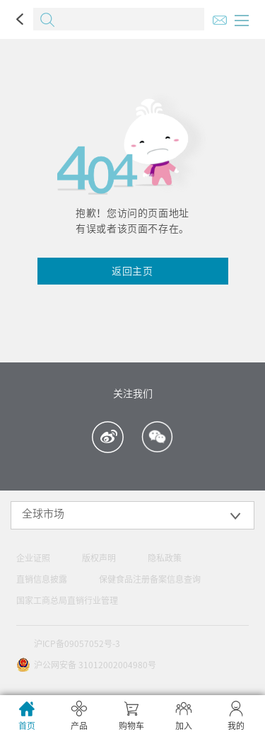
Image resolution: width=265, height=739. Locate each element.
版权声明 (99, 558)
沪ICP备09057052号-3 (77, 643)
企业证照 (33, 558)
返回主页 (132, 271)
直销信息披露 (41, 579)
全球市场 (43, 513)
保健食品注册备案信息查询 (150, 579)
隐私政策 (165, 558)
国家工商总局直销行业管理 (67, 600)
